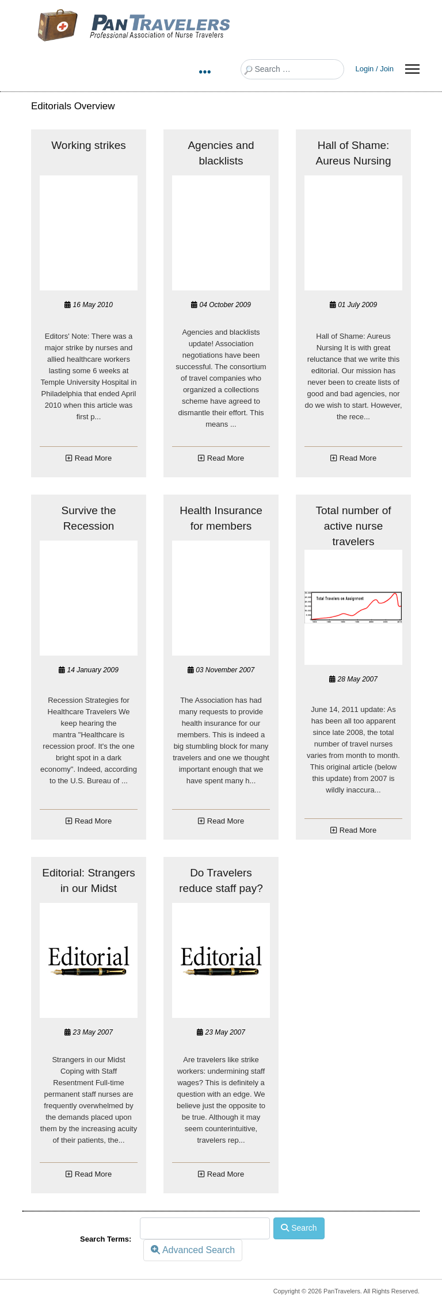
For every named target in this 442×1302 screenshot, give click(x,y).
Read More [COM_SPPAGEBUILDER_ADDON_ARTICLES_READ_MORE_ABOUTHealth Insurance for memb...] (225, 821)
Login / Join (375, 68)
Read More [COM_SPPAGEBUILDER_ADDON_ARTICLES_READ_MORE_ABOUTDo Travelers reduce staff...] (225, 1174)
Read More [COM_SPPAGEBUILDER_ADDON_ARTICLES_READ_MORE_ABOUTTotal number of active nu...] (358, 830)
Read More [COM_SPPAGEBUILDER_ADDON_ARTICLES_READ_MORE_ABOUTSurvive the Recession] (93, 821)
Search (299, 1227)
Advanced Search (193, 1250)
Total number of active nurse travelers (353, 525)
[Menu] (412, 69)
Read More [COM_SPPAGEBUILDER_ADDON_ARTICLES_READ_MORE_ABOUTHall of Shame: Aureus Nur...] (358, 458)
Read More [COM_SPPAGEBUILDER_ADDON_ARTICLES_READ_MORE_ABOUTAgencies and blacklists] (225, 458)
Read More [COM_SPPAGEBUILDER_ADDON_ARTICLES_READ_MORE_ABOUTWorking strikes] (93, 458)
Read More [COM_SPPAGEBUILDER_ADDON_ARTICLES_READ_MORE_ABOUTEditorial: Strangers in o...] (93, 1174)
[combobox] (292, 69)
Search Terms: (105, 1239)
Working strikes (88, 145)
